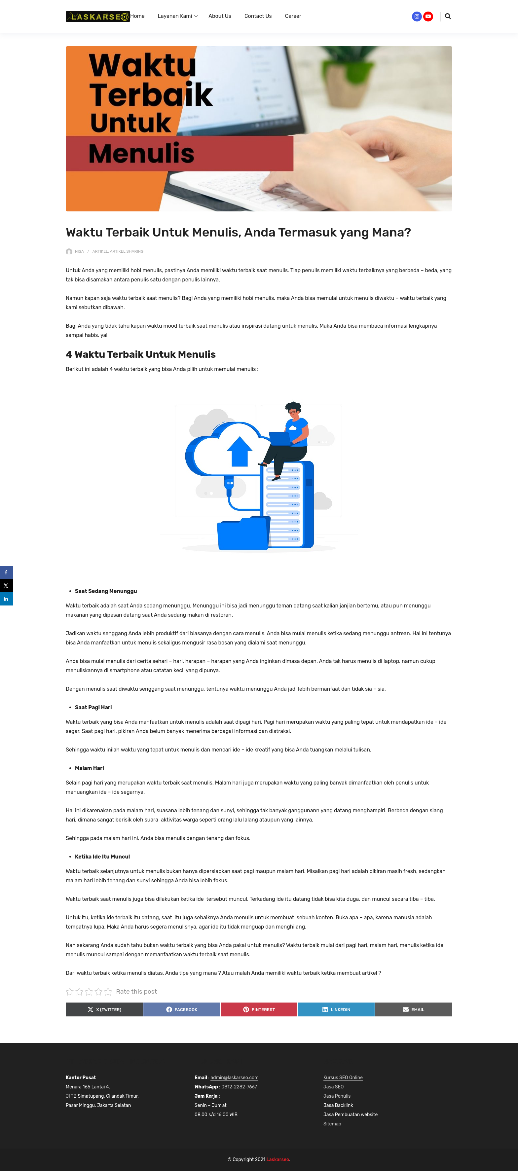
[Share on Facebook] (6, 572)
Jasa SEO (333, 1087)
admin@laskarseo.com (234, 1077)
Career (293, 16)
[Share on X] (6, 585)
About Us (219, 16)
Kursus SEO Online (343, 1077)
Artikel (100, 251)
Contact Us (258, 16)
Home (137, 16)
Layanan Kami (175, 16)
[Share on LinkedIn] (6, 598)
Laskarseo (277, 1159)
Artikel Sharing (127, 251)
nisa (79, 251)
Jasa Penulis (337, 1096)
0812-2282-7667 (239, 1087)
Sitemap (332, 1124)
